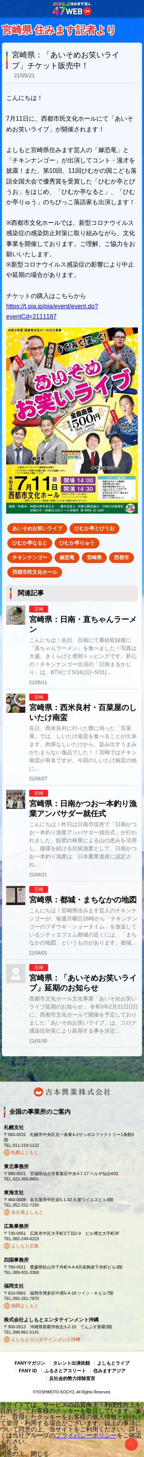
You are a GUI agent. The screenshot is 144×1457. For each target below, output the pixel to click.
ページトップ (131, 1444)
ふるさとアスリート (65, 1371)
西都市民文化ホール (34, 572)
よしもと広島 (25, 1246)
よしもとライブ (113, 1363)
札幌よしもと (25, 1152)
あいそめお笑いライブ (37, 528)
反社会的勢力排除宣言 (72, 1378)
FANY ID (28, 1371)
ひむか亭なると (29, 543)
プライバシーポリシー (86, 1435)
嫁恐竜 (67, 557)
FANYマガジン (30, 1363)
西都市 (121, 557)
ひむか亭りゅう (77, 543)
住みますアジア (109, 1371)
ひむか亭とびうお (94, 528)
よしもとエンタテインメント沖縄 (45, 1339)
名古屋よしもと (27, 1212)
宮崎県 (94, 557)
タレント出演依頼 (71, 1363)
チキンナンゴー (29, 557)
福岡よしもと (25, 1305)
